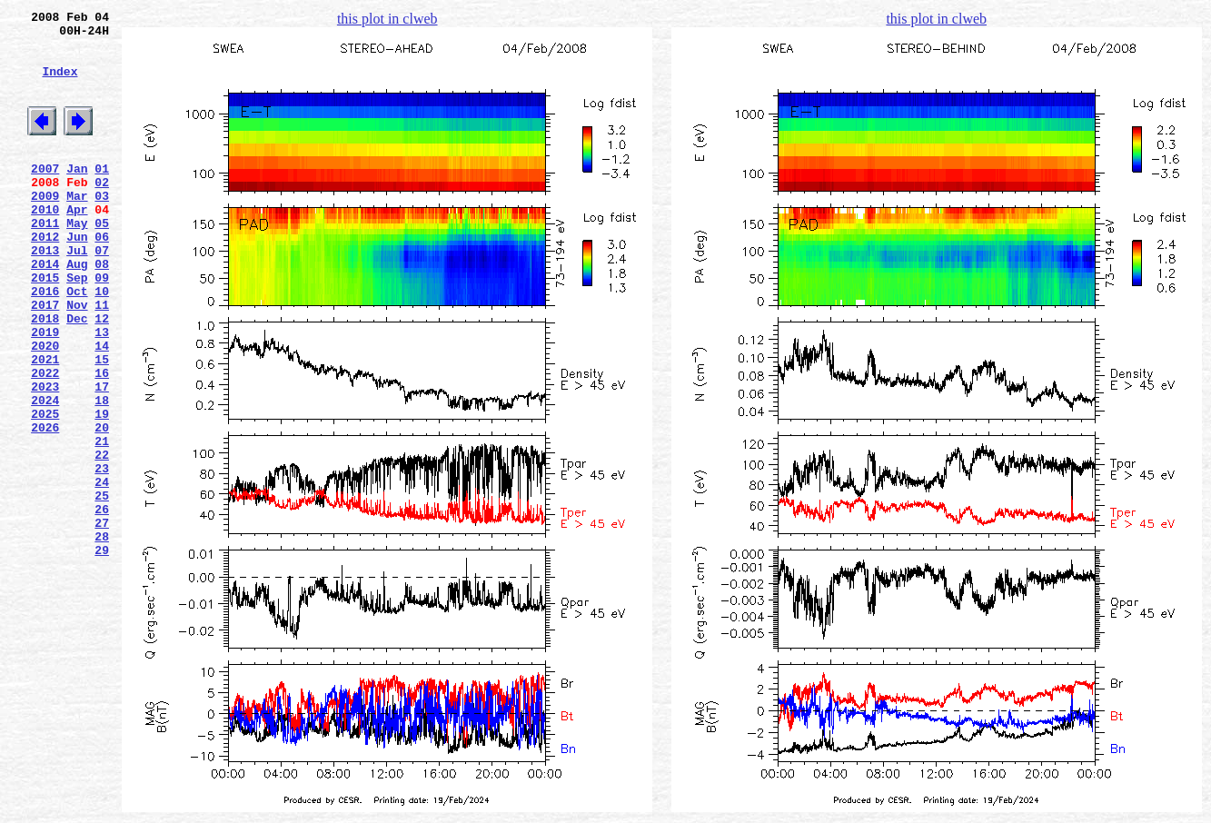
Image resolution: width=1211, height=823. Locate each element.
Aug (76, 310)
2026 (45, 506)
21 (101, 522)
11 (101, 359)
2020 (45, 408)
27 (101, 620)
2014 (45, 310)
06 (101, 277)
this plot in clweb (387, 18)
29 (101, 653)
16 (101, 440)
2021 (45, 424)
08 (101, 310)
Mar (76, 228)
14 (101, 408)
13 (101, 391)
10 (101, 342)
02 (101, 211)
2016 (45, 342)
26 (101, 604)
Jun (76, 277)
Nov (76, 359)
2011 (45, 261)
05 (101, 261)
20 (101, 506)
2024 (45, 473)
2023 (45, 457)
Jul (76, 293)
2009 (45, 228)
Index (59, 84)
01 (101, 195)
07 (101, 293)
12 (101, 375)
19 (101, 489)
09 (101, 326)
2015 (45, 326)
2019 (45, 391)
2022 (45, 440)
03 (101, 228)
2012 (45, 277)
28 (101, 637)
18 (101, 473)
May (76, 261)
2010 (45, 244)
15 (101, 424)
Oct (76, 342)
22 (101, 538)
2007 (45, 195)
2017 (45, 359)
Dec (76, 375)
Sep (76, 326)
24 (101, 571)
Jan (76, 195)
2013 (45, 293)
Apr (76, 244)
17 (101, 457)
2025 (45, 489)
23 (101, 555)
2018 (45, 375)
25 (101, 588)
